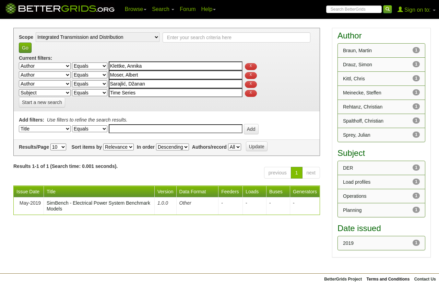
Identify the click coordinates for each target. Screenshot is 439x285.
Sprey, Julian (356, 135)
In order (146, 147)
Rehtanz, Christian (362, 107)
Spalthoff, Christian (363, 121)
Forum (187, 9)
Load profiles (356, 182)
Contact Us (425, 279)
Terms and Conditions (388, 279)
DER (348, 168)
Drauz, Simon (357, 64)
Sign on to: (417, 9)
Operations (354, 196)
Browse (135, 9)
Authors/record (209, 147)
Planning (352, 210)
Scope (26, 37)
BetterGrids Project (343, 279)
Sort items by (86, 147)
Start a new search (42, 102)
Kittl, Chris (354, 78)
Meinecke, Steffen (362, 92)
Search (163, 9)
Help (208, 9)
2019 (348, 243)
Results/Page (34, 147)
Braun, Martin (357, 50)
